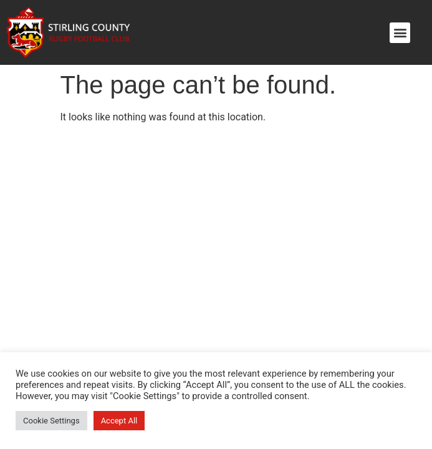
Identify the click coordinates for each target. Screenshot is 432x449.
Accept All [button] (119, 420)
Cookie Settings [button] (51, 420)
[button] (400, 32)
